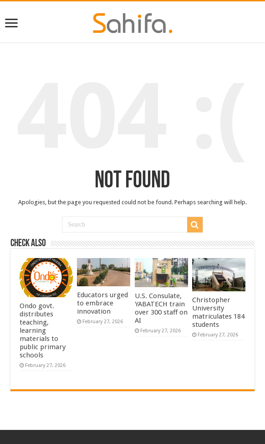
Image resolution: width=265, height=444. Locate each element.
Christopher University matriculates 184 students (218, 312)
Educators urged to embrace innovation (102, 303)
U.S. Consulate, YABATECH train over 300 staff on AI (161, 308)
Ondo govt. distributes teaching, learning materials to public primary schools (43, 330)
